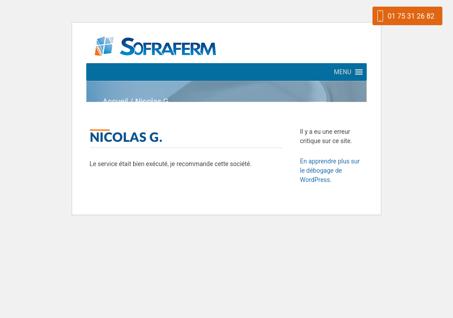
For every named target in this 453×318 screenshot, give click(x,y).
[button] (342, 72)
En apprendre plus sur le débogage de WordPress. (330, 170)
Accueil (115, 101)
